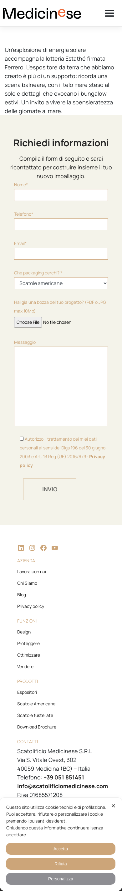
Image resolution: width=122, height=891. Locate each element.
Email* (61, 250)
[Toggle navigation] (109, 13)
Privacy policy (30, 606)
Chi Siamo (27, 583)
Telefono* (61, 220)
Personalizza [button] (60, 878)
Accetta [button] (60, 848)
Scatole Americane (36, 704)
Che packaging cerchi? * (61, 279)
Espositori (27, 692)
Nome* (61, 191)
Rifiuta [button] (60, 863)
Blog (21, 595)
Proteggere (28, 643)
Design (24, 632)
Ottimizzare (28, 655)
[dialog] (61, 844)
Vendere (25, 666)
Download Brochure (36, 727)
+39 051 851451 (63, 777)
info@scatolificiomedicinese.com (62, 786)
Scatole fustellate (35, 715)
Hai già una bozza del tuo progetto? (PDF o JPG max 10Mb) (60, 312)
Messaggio (61, 382)
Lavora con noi (31, 571)
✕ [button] (113, 806)
